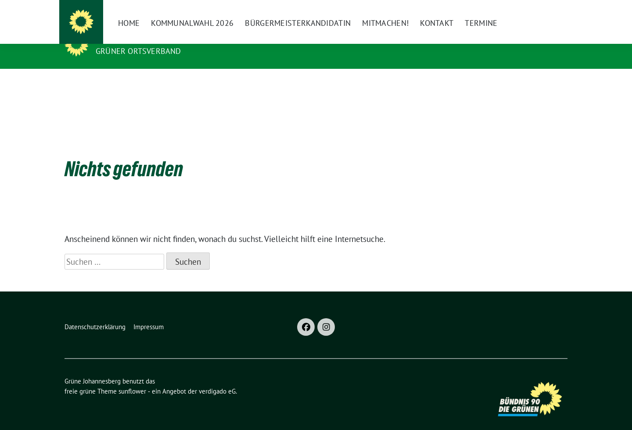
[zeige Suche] (551, 10)
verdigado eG (217, 377)
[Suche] (539, 10)
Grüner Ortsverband (138, 51)
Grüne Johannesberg (146, 38)
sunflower (132, 377)
